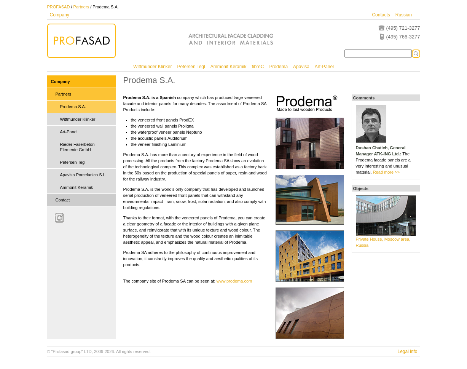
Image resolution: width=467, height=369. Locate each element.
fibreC (258, 66)
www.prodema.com (234, 281)
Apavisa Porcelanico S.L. (83, 175)
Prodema (278, 66)
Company (59, 15)
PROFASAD (58, 7)
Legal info (407, 351)
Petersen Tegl (191, 66)
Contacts (381, 15)
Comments (364, 98)
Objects (360, 188)
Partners (81, 7)
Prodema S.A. (73, 106)
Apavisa (301, 66)
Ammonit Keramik (228, 66)
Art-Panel (324, 66)
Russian (403, 15)
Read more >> (386, 172)
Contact (63, 200)
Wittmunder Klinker (152, 66)
